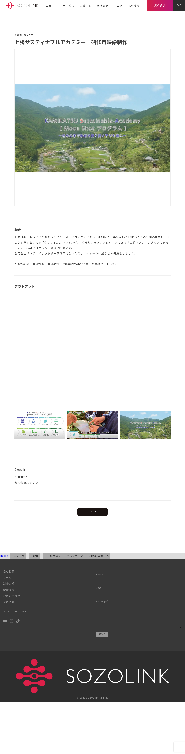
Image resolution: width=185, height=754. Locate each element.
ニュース (51, 5)
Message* (139, 614)
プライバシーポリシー (15, 611)
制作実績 (9, 583)
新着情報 (9, 590)
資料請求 (160, 5)
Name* (139, 578)
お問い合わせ (11, 596)
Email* (139, 591)
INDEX (4, 556)
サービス (68, 5)
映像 (36, 556)
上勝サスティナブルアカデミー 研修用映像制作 (78, 556)
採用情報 (134, 5)
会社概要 (102, 5)
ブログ (118, 5)
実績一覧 (85, 5)
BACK (92, 512)
